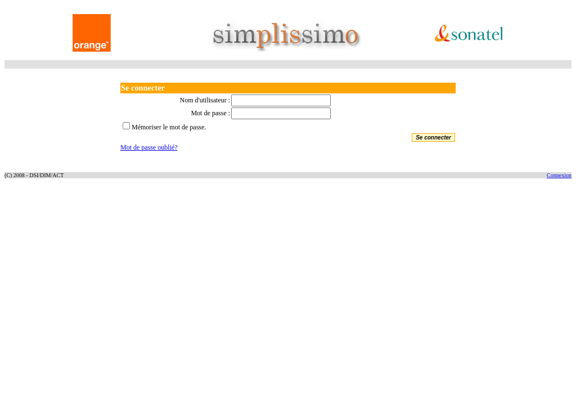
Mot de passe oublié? (149, 147)
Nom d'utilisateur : (205, 100)
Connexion (559, 175)
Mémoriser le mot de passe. (169, 127)
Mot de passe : (210, 113)
